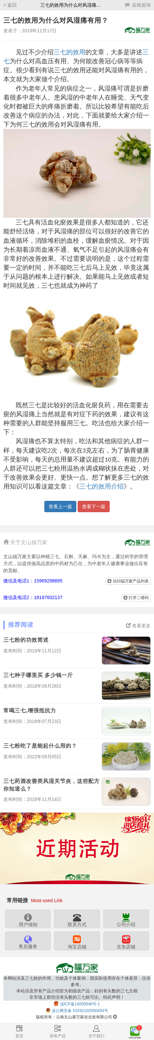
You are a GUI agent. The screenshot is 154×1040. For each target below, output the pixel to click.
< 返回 (10, 5)
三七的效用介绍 (101, 486)
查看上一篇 (60, 506)
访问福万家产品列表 (128, 581)
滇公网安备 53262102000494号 (80, 1010)
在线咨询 (138, 5)
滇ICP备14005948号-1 (80, 1003)
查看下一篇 (93, 506)
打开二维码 (136, 597)
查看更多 (138, 625)
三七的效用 (69, 52)
